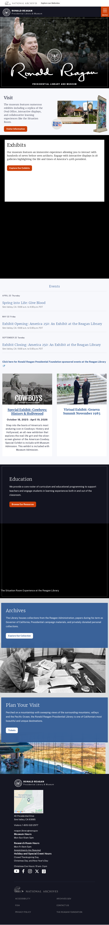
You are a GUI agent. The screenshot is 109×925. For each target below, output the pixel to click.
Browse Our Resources (23, 504)
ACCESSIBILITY (22, 899)
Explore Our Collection (19, 636)
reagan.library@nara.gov (26, 831)
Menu (105, 11)
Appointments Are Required (27, 850)
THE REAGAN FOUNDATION (69, 912)
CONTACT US (63, 905)
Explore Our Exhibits (19, 168)
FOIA (17, 905)
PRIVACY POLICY (23, 912)
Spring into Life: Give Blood (23, 303)
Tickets (11, 730)
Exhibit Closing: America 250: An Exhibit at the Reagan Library (51, 345)
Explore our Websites (50, 3)
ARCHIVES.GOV (64, 899)
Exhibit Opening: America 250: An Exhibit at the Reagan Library (52, 324)
